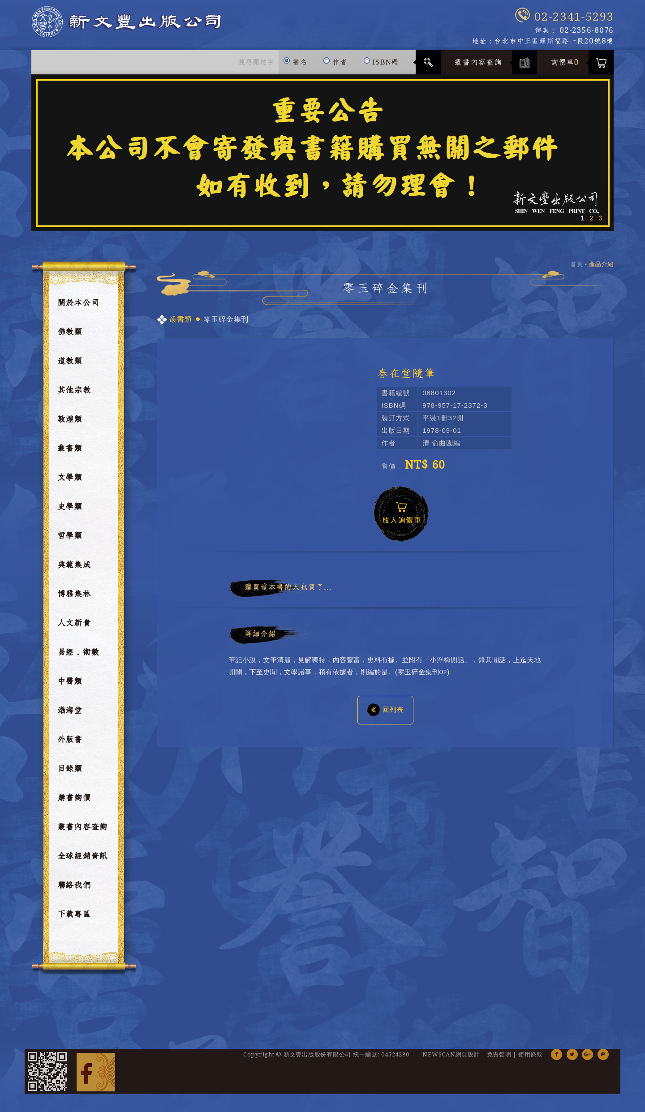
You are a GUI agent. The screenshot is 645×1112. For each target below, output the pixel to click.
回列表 (385, 714)
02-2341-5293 (574, 17)
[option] (322, 157)
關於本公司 (78, 307)
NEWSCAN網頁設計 (451, 1059)
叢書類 (69, 453)
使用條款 (530, 1059)
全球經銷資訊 (82, 861)
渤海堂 (69, 715)
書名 (295, 63)
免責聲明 (499, 1059)
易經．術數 (78, 657)
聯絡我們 (74, 890)
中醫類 (69, 686)
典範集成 (74, 569)
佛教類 (69, 336)
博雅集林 (74, 599)
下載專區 (74, 919)
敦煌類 (69, 424)
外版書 (69, 744)
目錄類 (69, 773)
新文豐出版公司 (160, 27)
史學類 (69, 511)
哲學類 (69, 540)
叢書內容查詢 (478, 67)
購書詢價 (74, 802)
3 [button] (600, 223)
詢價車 (564, 67)
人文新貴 (74, 628)
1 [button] (582, 223)
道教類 (69, 366)
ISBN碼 (381, 63)
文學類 (69, 482)
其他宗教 (74, 395)
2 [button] (591, 223)
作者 (335, 63)
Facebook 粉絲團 (95, 1076)
